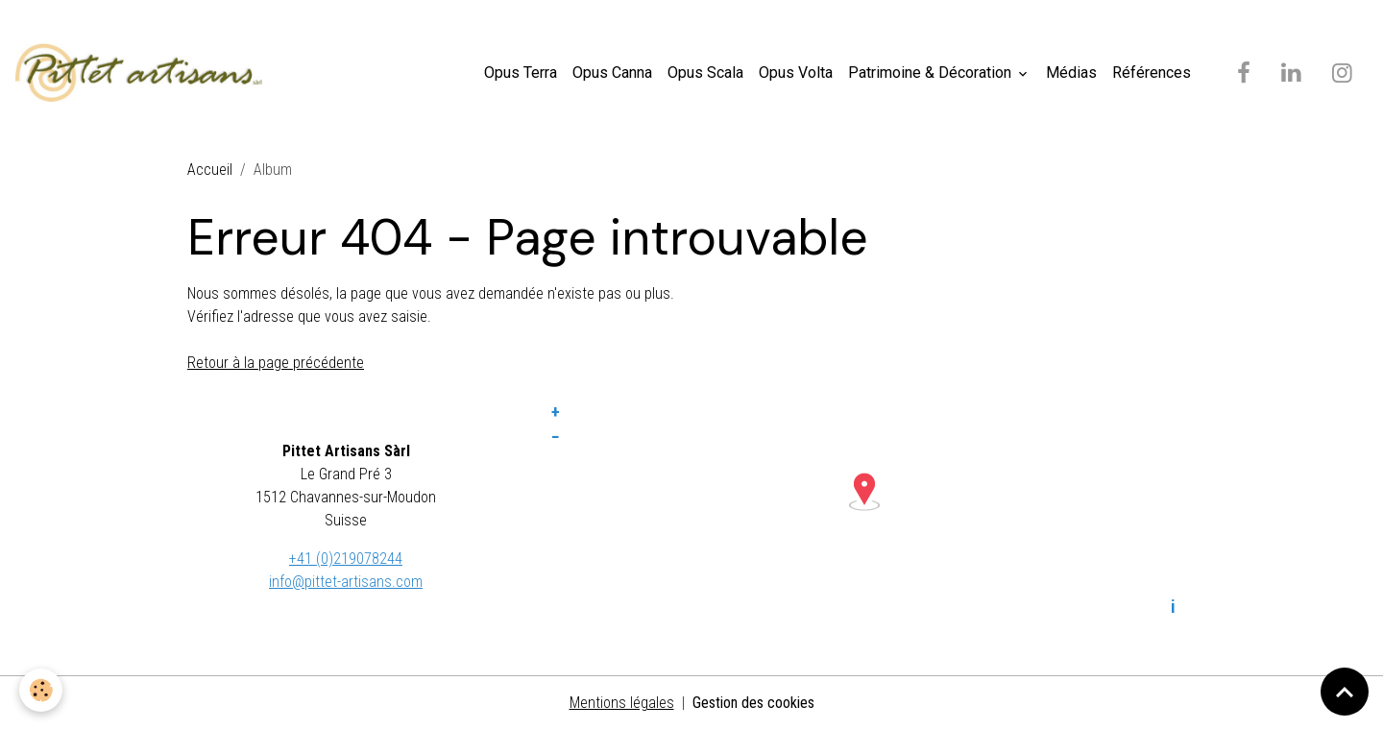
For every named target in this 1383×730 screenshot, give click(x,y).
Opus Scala (705, 72)
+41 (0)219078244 (345, 558)
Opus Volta (796, 72)
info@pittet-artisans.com (346, 581)
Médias (1071, 72)
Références (1151, 72)
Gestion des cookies (753, 703)
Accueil (209, 169)
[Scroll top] (1345, 692)
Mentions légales (622, 703)
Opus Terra (520, 72)
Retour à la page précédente (275, 362)
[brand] (142, 73)
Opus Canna (612, 72)
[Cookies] (40, 690)
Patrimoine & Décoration (931, 72)
